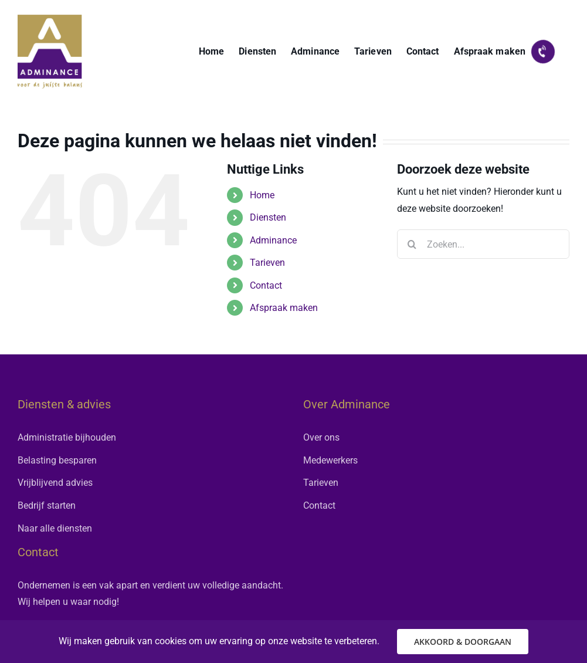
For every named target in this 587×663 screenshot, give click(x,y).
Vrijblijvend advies (55, 482)
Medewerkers (330, 460)
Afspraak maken (284, 307)
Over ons (321, 437)
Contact (266, 285)
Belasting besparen (57, 460)
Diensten (268, 217)
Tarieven (267, 262)
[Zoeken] (411, 244)
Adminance (273, 240)
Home (262, 195)
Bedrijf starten (47, 505)
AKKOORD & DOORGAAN (462, 641)
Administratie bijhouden (67, 437)
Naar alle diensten (55, 528)
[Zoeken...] (483, 244)
